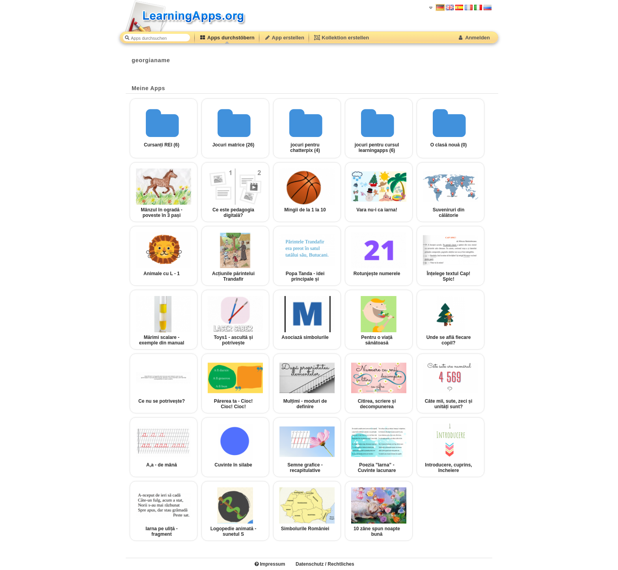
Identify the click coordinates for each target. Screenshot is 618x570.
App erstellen (284, 38)
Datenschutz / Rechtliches (325, 564)
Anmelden (473, 38)
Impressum (270, 564)
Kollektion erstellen (341, 38)
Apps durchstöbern (227, 38)
